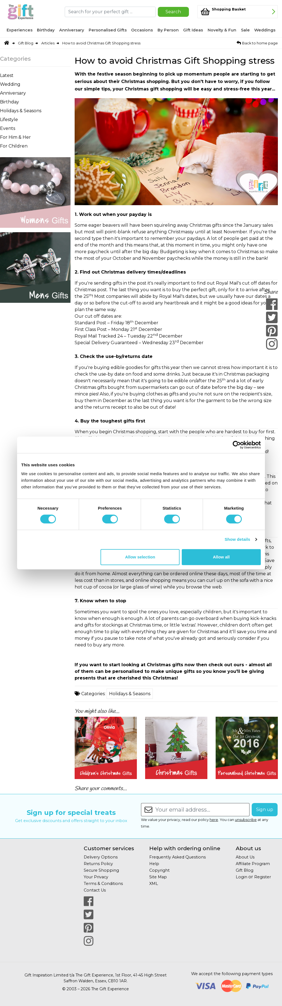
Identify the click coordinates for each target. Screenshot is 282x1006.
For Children (14, 146)
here (214, 820)
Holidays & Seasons (20, 110)
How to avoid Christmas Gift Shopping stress (101, 43)
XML (153, 883)
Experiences (19, 30)
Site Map (158, 876)
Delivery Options (101, 857)
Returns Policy (98, 863)
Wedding (10, 84)
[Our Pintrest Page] (88, 927)
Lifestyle (9, 119)
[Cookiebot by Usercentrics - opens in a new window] (237, 445)
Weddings (264, 30)
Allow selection (140, 557)
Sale (245, 30)
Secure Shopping (101, 870)
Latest (6, 75)
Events (7, 128)
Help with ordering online (184, 848)
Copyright (159, 870)
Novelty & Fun (222, 30)
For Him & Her (15, 137)
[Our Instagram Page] (88, 940)
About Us (245, 857)
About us (248, 848)
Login (241, 876)
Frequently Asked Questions (177, 857)
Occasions (142, 30)
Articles (48, 43)
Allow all (221, 557)
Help (154, 863)
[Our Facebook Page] (88, 901)
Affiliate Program (253, 863)
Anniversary (71, 30)
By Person (168, 30)
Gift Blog (25, 43)
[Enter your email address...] (202, 809)
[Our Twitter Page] (88, 914)
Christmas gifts (165, 664)
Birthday (46, 30)
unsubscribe (246, 820)
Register (262, 876)
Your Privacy (96, 876)
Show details (237, 539)
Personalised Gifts (108, 30)
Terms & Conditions (103, 883)
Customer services (109, 848)
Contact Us (95, 890)
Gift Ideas (193, 30)
